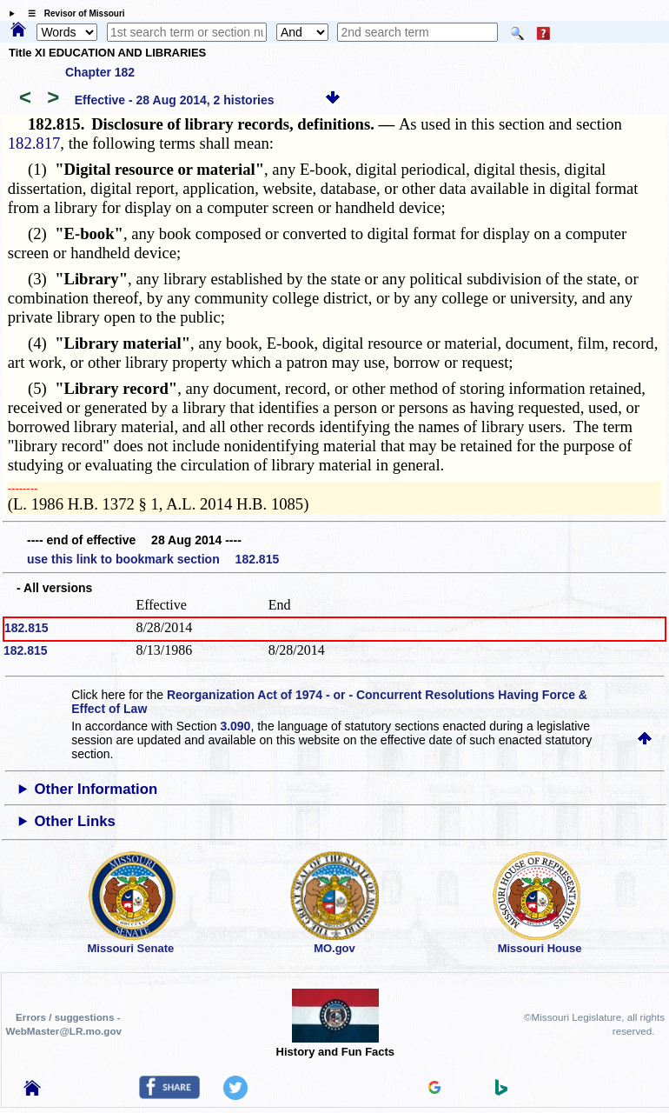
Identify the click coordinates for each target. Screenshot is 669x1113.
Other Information (96, 789)
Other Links (75, 821)
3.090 (235, 726)
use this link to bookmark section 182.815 (153, 559)
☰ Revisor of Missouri (72, 13)
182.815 (26, 628)
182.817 (34, 143)
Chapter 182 (100, 72)
